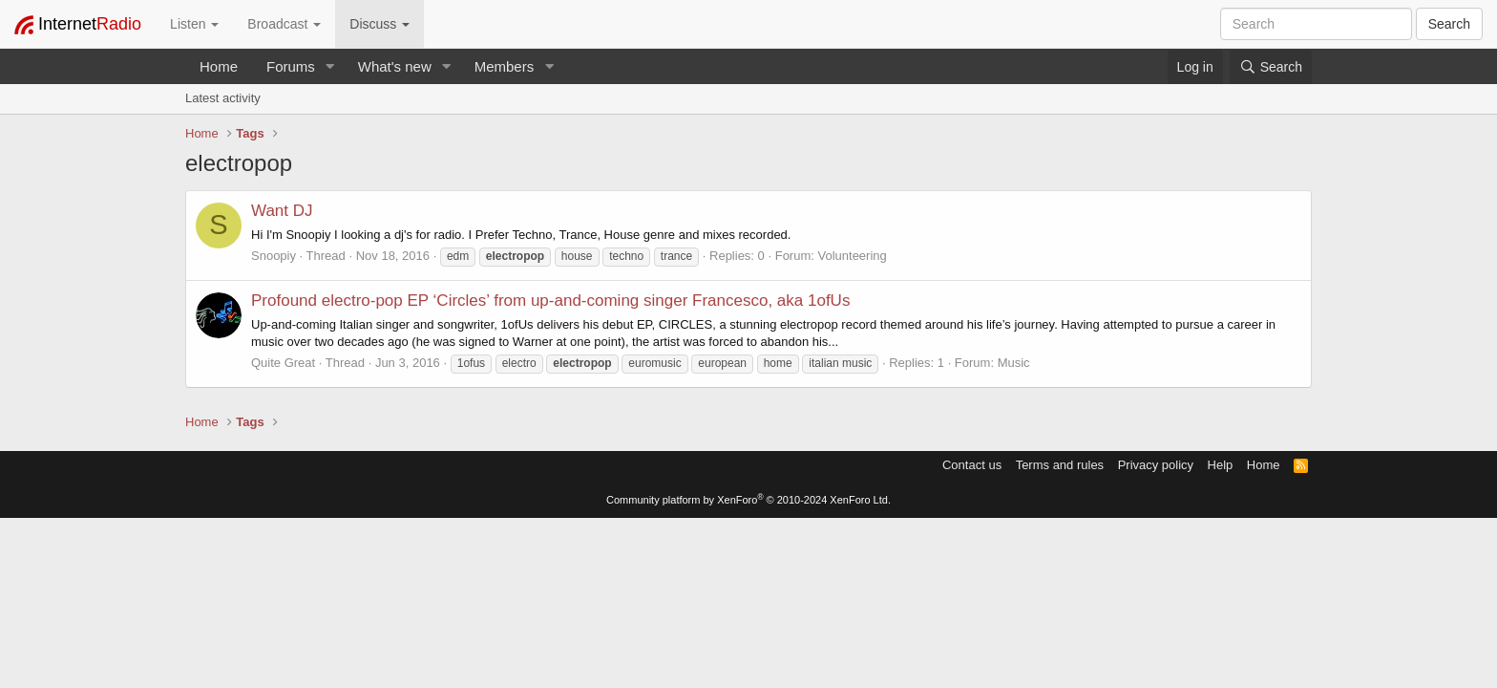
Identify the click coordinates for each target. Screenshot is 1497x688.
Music (1014, 362)
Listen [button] (194, 24)
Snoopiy (273, 255)
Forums (290, 66)
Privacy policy (1155, 465)
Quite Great (283, 362)
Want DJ (282, 211)
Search (1449, 24)
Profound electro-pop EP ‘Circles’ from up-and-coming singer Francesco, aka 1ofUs (550, 300)
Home (219, 66)
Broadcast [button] (284, 24)
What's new (395, 66)
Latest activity (223, 98)
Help (1220, 465)
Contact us (972, 465)
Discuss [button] (379, 24)
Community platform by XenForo (748, 499)
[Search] (1271, 67)
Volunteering (851, 255)
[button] (330, 66)
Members (504, 66)
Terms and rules (1060, 465)
